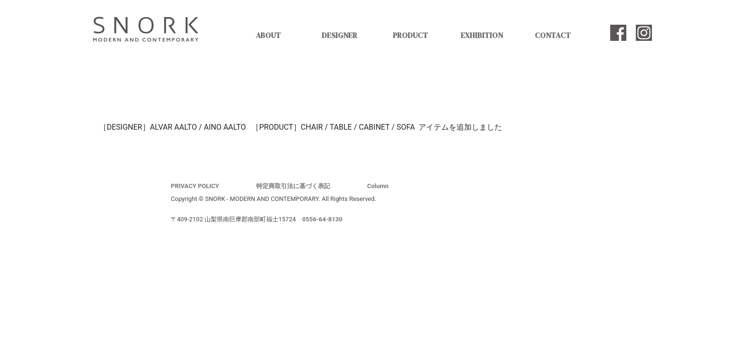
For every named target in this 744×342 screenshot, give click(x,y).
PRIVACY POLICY (195, 186)
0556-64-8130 (322, 219)
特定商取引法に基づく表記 (293, 186)
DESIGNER (339, 35)
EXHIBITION (482, 35)
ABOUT (268, 35)
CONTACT (553, 35)
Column (378, 186)
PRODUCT (410, 35)
